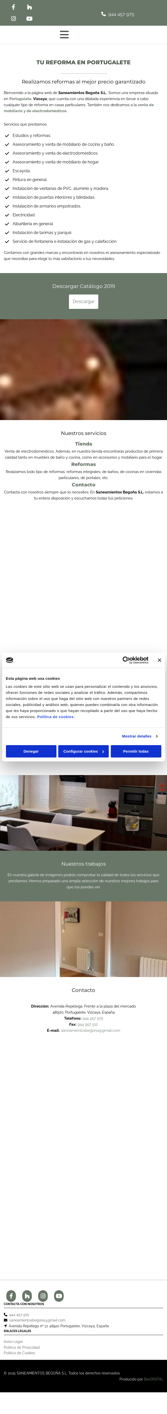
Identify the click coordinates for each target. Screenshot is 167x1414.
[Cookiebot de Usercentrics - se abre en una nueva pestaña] (126, 660)
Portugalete (20, 99)
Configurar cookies (83, 751)
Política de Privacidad (22, 1351)
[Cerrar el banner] (159, 660)
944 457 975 (92, 1018)
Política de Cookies (19, 1356)
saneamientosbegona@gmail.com (90, 1030)
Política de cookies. (56, 717)
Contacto (84, 485)
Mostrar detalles (137, 736)
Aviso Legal (13, 1345)
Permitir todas (136, 751)
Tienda (83, 444)
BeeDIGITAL (153, 1383)
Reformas (83, 464)
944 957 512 (88, 1024)
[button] (90, 14)
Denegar (31, 751)
